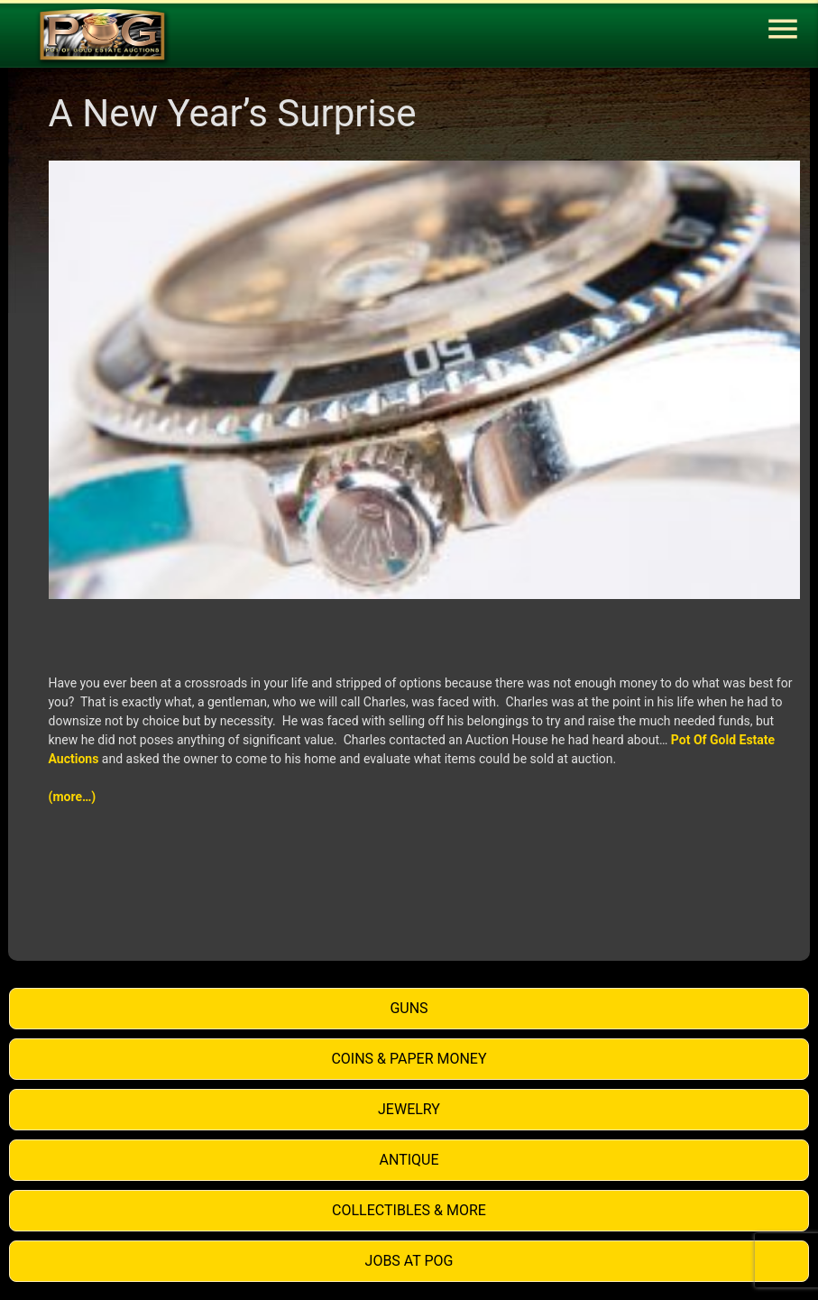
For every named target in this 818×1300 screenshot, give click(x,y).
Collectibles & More (409, 1210)
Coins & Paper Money (408, 1058)
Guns (408, 1008)
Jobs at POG (409, 1260)
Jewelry (409, 1109)
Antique (409, 1159)
